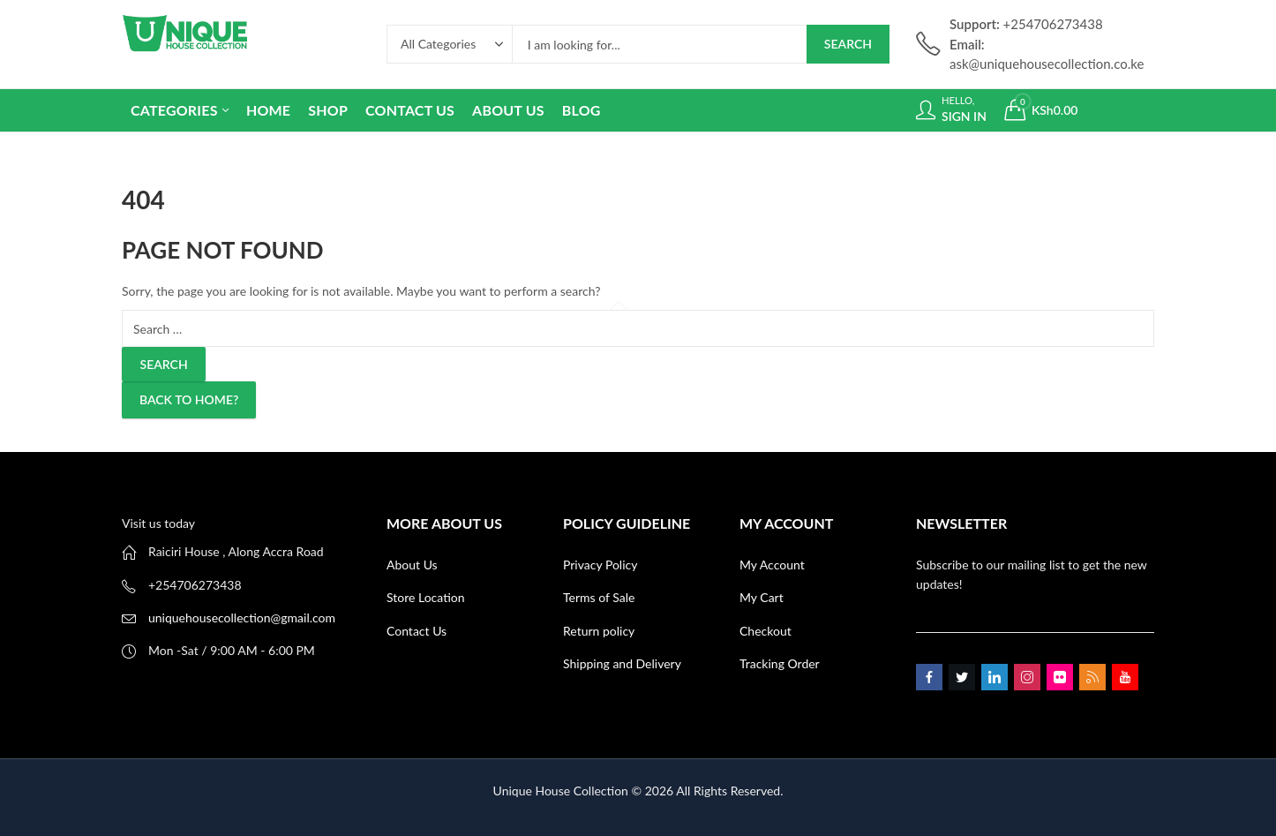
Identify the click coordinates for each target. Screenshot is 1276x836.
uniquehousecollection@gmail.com (241, 617)
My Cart (761, 597)
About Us (412, 564)
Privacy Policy (600, 564)
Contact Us (417, 630)
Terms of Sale (598, 597)
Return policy (598, 630)
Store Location (426, 597)
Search (848, 43)
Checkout (765, 630)
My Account (772, 564)
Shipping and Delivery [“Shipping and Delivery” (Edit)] (622, 663)
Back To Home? (188, 399)
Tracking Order (779, 663)
